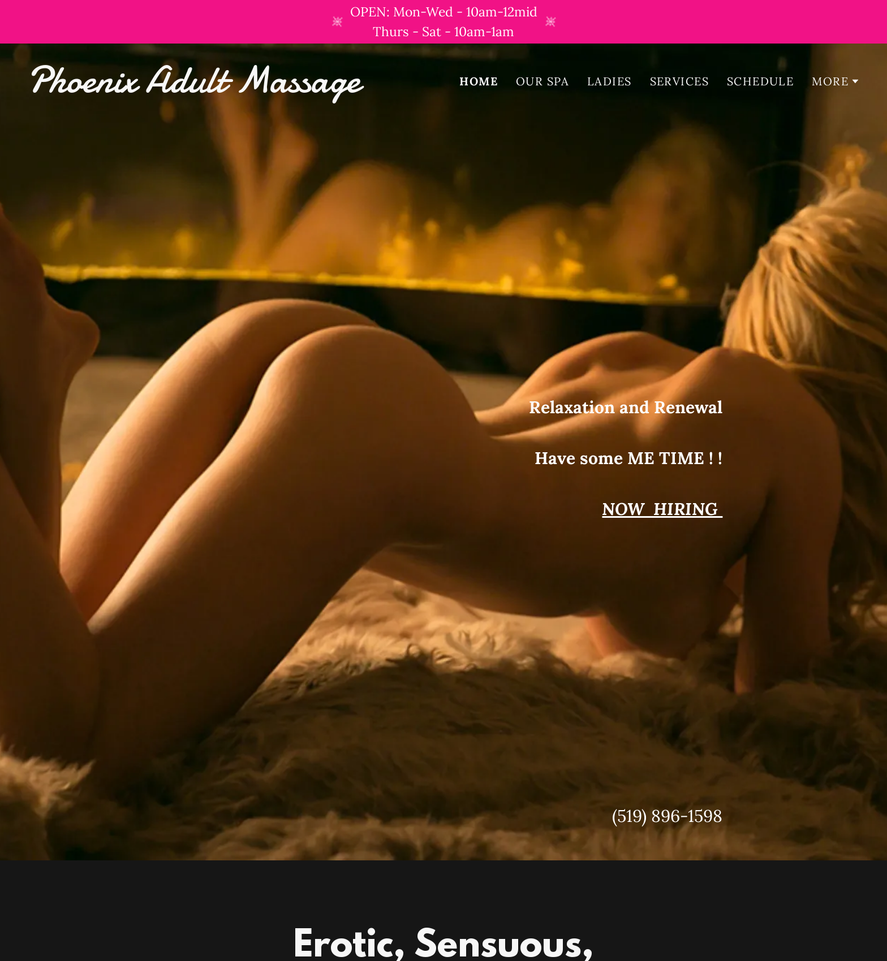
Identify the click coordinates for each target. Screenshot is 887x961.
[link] (230, 87)
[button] (836, 81)
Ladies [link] (609, 81)
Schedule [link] (760, 81)
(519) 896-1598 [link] (667, 815)
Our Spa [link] (542, 81)
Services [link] (679, 81)
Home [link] (478, 81)
